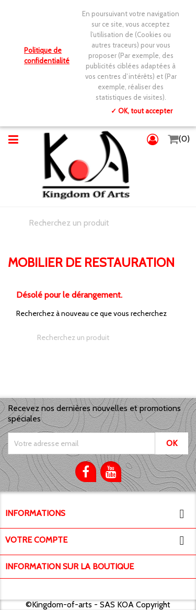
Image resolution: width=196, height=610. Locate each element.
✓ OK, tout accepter (141, 111)
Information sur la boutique (69, 566)
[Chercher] (98, 223)
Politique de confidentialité (47, 55)
